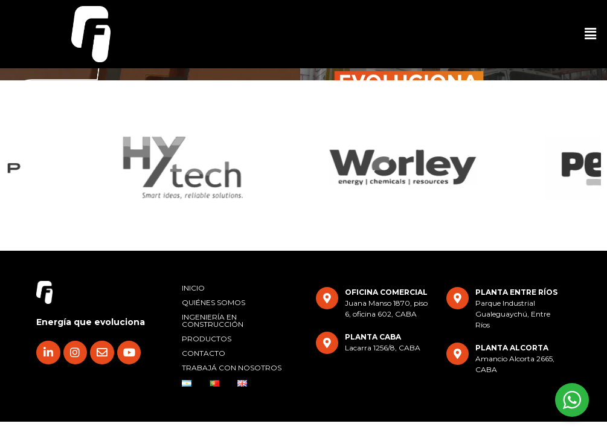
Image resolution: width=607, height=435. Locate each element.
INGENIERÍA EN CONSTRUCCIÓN (212, 320)
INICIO (193, 287)
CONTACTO (203, 353)
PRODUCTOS (206, 338)
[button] (590, 33)
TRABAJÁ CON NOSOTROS (231, 367)
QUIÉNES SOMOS (213, 302)
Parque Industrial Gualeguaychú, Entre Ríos (512, 313)
